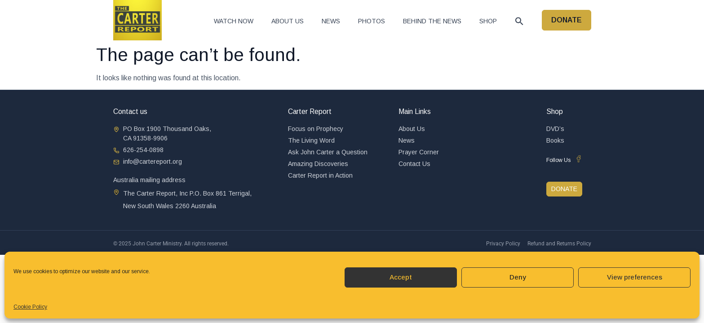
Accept (401, 277)
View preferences (634, 277)
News (331, 21)
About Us (287, 21)
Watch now (233, 21)
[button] (519, 21)
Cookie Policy (30, 307)
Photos (371, 21)
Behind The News (432, 21)
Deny (517, 277)
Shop (488, 21)
